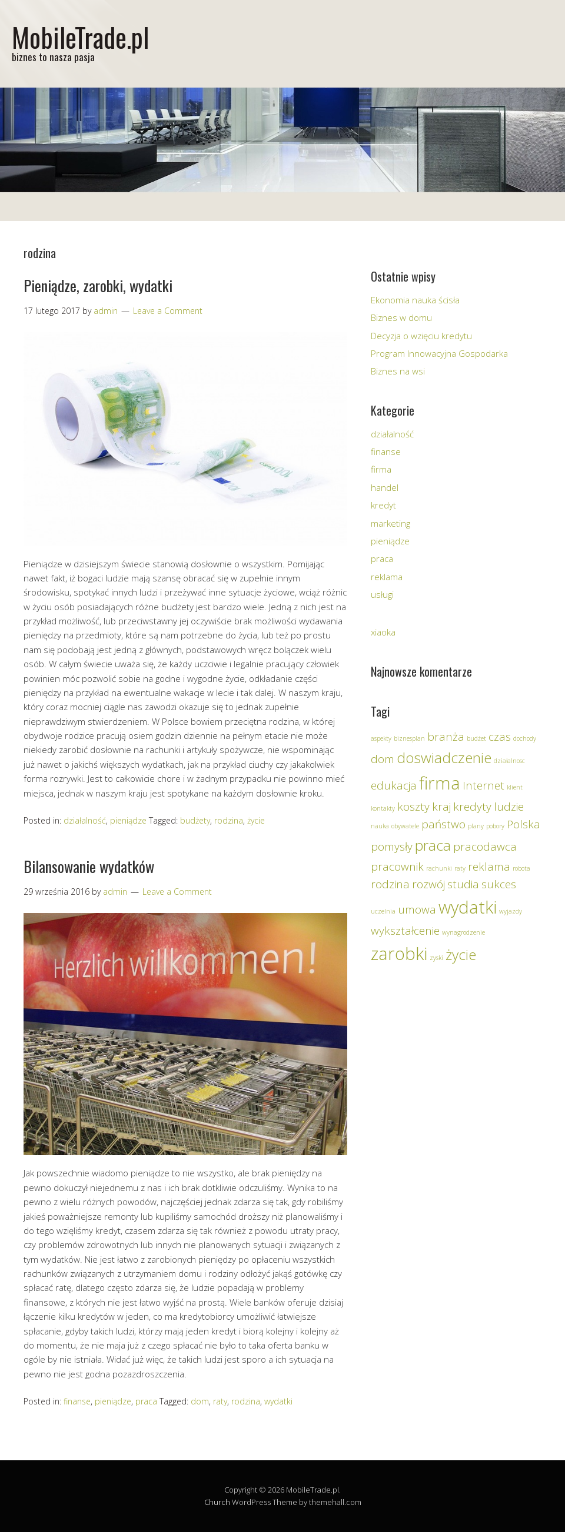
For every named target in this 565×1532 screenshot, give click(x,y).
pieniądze (128, 820)
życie (256, 820)
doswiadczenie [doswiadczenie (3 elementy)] (444, 757)
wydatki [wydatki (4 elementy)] (467, 907)
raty (220, 1401)
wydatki (278, 1401)
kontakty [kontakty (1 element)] (383, 808)
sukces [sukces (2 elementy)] (498, 884)
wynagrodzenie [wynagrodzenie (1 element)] (463, 932)
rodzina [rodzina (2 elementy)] (390, 884)
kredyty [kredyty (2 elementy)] (472, 806)
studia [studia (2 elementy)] (463, 884)
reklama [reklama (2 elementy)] (489, 866)
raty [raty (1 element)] (460, 868)
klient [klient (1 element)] (515, 787)
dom (200, 1401)
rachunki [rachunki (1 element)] (439, 868)
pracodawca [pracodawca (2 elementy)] (485, 846)
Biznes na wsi (398, 371)
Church (217, 1502)
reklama (387, 577)
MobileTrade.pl (80, 36)
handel (384, 487)
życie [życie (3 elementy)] (461, 954)
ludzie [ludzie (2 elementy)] (509, 806)
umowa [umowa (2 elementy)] (417, 909)
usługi (382, 594)
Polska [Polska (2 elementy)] (523, 824)
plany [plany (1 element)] (476, 826)
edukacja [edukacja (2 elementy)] (394, 785)
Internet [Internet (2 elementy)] (483, 785)
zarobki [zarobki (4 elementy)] (399, 953)
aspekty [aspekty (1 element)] (381, 738)
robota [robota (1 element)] (521, 868)
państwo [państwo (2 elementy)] (443, 824)
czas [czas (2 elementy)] (499, 736)
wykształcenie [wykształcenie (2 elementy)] (405, 930)
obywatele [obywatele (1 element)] (405, 826)
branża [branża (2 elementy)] (445, 736)
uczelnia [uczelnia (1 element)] (383, 911)
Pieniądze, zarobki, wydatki (98, 285)
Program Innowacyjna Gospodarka (439, 353)
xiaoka (383, 632)
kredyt (383, 505)
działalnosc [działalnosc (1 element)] (509, 761)
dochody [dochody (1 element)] (524, 738)
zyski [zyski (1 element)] (436, 958)
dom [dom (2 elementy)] (382, 759)
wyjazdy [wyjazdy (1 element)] (510, 911)
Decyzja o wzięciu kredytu (421, 336)
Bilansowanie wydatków (89, 866)
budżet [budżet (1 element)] (476, 738)
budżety (195, 820)
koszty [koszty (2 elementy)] (413, 806)
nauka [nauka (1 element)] (380, 826)
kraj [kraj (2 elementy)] (441, 806)
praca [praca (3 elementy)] (433, 845)
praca (146, 1401)
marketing (390, 523)
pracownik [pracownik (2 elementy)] (397, 866)
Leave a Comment (167, 310)
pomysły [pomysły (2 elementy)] (392, 846)
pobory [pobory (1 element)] (495, 826)
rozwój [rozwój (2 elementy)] (428, 884)
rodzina (228, 820)
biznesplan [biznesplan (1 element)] (409, 738)
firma (381, 469)
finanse (77, 1401)
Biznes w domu (401, 317)
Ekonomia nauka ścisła (415, 300)
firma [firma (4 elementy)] (439, 783)
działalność (85, 820)
